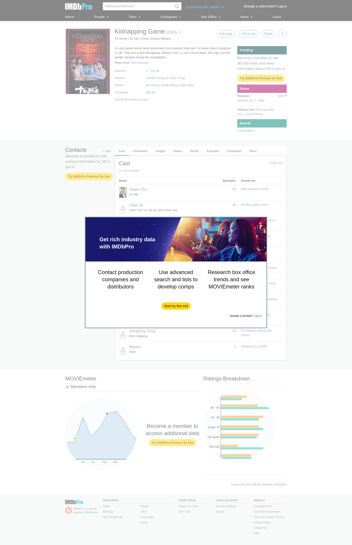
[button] (176, 306)
